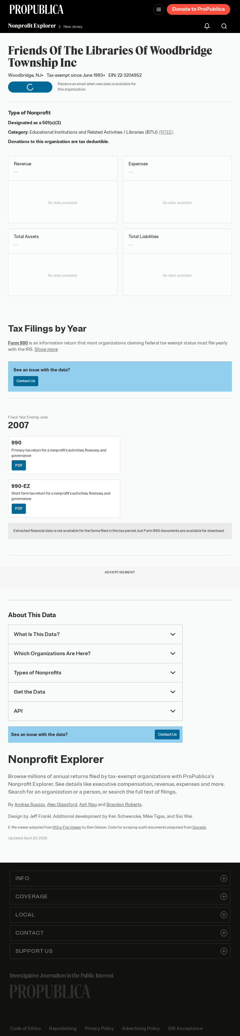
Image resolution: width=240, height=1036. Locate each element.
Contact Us (25, 380)
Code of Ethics (25, 1028)
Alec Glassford (62, 804)
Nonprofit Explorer (32, 25)
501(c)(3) (51, 123)
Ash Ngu (88, 804)
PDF (19, 465)
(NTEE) (166, 132)
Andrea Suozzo (29, 804)
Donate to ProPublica (198, 9)
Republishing (63, 1028)
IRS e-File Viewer (67, 827)
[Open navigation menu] (158, 9)
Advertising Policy (141, 1028)
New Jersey (73, 26)
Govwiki (199, 827)
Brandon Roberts (124, 804)
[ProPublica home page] (50, 991)
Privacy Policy (99, 1028)
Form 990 (18, 343)
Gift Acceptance (185, 1028)
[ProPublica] (36, 9)
